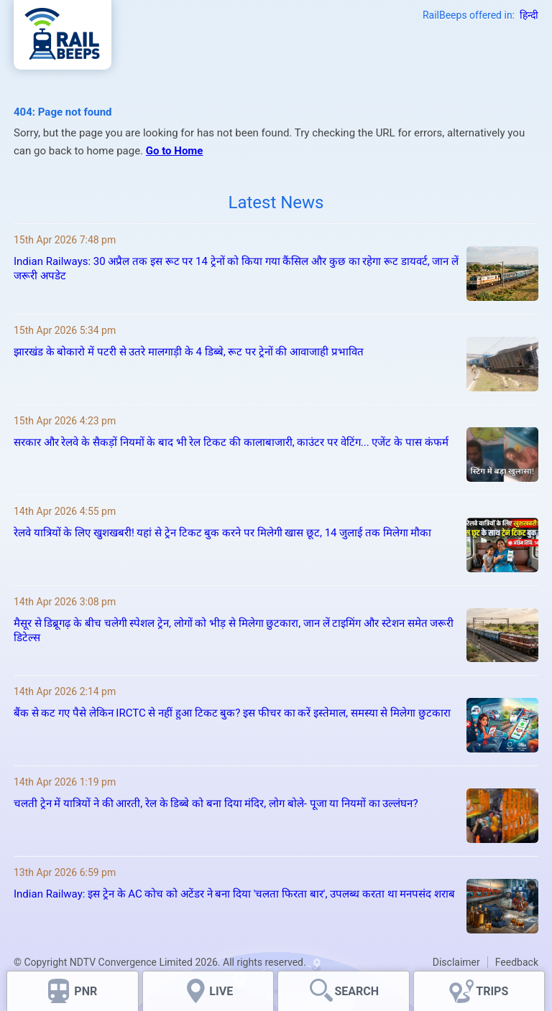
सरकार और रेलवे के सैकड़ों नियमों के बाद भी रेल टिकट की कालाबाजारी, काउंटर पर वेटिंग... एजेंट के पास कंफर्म (231, 442)
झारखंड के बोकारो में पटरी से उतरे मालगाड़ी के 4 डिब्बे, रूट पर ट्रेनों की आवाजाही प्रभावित (189, 351)
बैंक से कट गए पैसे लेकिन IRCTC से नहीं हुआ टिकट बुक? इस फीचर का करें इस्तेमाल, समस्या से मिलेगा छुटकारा (232, 713)
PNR (85, 991)
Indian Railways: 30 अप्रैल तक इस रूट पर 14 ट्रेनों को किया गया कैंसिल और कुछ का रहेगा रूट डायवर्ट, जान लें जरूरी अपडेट (236, 268)
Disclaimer (456, 962)
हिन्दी (529, 15)
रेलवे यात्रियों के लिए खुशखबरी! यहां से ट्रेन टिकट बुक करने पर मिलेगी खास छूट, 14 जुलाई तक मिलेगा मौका (222, 532)
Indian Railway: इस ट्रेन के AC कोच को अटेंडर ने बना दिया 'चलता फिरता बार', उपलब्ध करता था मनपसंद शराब (234, 893)
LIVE (221, 991)
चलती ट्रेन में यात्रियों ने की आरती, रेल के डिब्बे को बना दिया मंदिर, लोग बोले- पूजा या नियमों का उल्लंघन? (216, 803)
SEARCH (356, 991)
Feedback (516, 962)
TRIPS (492, 991)
